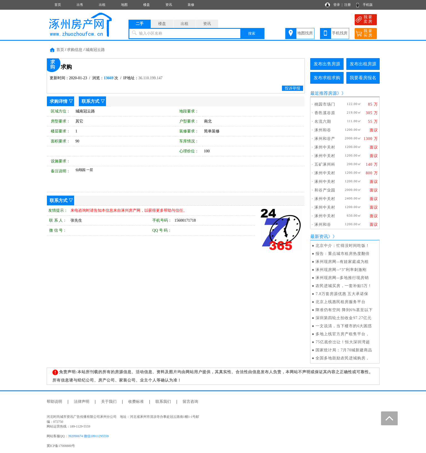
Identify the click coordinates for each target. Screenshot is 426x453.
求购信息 (74, 50)
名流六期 (322, 121)
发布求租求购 (327, 77)
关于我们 (109, 402)
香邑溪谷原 (324, 113)
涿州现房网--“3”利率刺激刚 (341, 270)
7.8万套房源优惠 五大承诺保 (342, 294)
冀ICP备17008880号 (61, 446)
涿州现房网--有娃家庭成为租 (342, 262)
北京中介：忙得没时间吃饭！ (343, 246)
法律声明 (81, 402)
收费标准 (136, 402)
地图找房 (305, 33)
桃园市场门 (324, 104)
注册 (347, 5)
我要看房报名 (363, 77)
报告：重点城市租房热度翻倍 (343, 254)
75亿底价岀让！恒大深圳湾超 (343, 342)
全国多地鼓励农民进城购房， (343, 358)
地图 (124, 5)
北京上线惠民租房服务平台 (340, 302)
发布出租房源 (363, 64)
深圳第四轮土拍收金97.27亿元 (344, 318)
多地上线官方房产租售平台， (343, 334)
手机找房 (339, 33)
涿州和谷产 (324, 139)
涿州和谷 (322, 130)
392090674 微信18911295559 (88, 436)
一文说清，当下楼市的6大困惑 (344, 326)
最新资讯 (319, 236)
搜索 (251, 33)
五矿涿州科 (324, 164)
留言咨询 (190, 402)
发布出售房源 (327, 64)
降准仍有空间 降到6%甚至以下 (344, 310)
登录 (336, 5)
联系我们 (163, 402)
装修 (191, 5)
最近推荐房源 (323, 93)
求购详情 (58, 101)
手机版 (368, 5)
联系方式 (90, 101)
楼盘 (146, 5)
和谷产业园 (324, 190)
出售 (80, 5)
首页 (57, 5)
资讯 (168, 5)
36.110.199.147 (150, 78)
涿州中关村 (324, 147)
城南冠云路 (95, 50)
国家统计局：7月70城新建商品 (344, 350)
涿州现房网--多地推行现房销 (342, 278)
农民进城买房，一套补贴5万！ (344, 286)
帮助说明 (54, 402)
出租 (102, 5)
